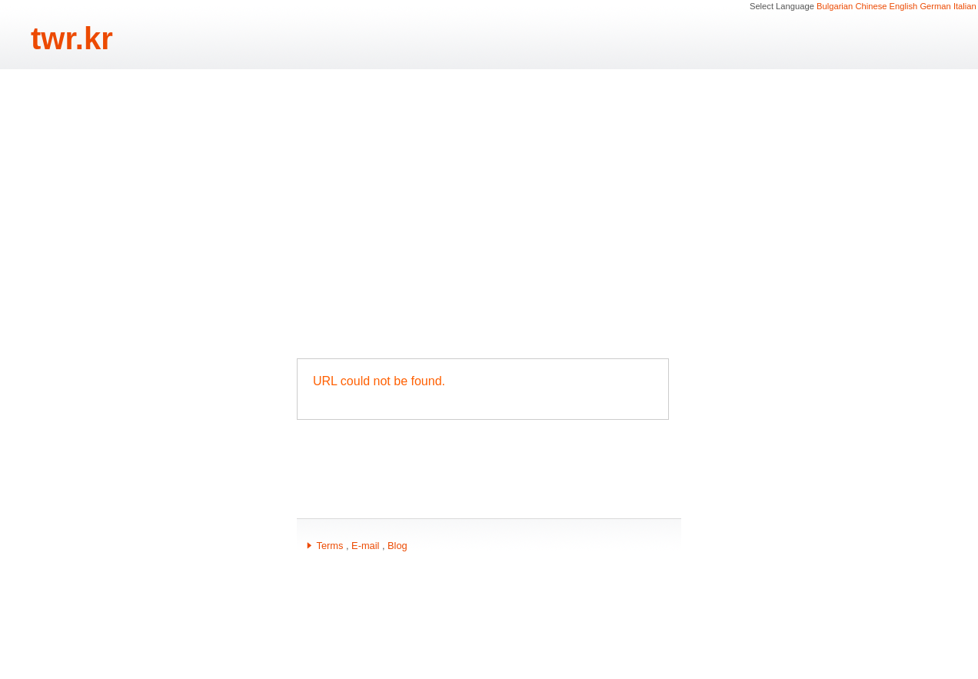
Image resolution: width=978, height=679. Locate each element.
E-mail (365, 545)
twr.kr (72, 38)
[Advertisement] (489, 213)
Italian (964, 6)
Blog (398, 545)
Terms (330, 545)
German (935, 6)
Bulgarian (835, 6)
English (904, 6)
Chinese (871, 6)
